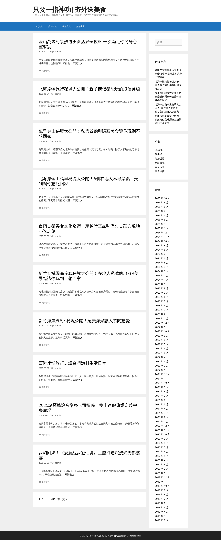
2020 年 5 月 (161, 455)
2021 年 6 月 (161, 400)
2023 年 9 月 (161, 284)
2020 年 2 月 (161, 468)
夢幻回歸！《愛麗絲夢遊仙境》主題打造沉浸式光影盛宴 (89, 455)
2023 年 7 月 (161, 292)
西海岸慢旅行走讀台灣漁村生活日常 (72, 363)
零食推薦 (159, 171)
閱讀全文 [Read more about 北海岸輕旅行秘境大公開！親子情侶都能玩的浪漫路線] (76, 105)
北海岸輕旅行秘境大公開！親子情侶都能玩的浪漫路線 (89, 89)
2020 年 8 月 (161, 443)
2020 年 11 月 (162, 430)
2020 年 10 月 (162, 434)
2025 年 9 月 (161, 202)
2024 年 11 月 (162, 236)
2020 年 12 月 (162, 425)
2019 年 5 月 (161, 507)
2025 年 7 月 (161, 211)
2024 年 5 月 (161, 262)
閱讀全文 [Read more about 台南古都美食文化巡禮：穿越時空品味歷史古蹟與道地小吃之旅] (77, 247)
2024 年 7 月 (161, 254)
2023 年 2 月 (161, 314)
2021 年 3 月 (161, 413)
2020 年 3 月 (161, 464)
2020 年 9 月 (161, 438)
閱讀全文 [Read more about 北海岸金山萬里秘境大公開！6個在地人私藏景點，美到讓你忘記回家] (77, 200)
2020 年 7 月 (161, 447)
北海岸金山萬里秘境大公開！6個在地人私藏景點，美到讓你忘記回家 (88, 181)
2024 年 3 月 (161, 271)
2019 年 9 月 (161, 490)
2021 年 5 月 (161, 404)
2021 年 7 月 (161, 395)
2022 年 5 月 (161, 352)
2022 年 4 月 (161, 357)
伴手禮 (158, 154)
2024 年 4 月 (161, 267)
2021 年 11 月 (162, 378)
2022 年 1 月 (161, 370)
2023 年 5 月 (161, 301)
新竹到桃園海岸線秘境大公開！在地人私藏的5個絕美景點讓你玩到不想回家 (88, 275)
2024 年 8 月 (161, 249)
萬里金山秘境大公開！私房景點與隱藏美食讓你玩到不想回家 (89, 133)
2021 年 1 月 (161, 421)
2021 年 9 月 (161, 387)
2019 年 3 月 (161, 516)
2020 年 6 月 (161, 451)
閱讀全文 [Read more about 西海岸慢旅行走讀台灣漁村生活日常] (77, 379)
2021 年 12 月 (162, 374)
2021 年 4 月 (161, 408)
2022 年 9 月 (161, 335)
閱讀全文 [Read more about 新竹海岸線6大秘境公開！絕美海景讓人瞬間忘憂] (77, 337)
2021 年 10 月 (162, 382)
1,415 (52, 499)
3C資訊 (39, 26)
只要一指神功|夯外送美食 (69, 9)
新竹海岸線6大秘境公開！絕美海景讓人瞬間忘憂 (84, 320)
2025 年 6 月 (161, 215)
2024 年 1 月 (161, 279)
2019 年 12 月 (162, 477)
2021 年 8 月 (161, 391)
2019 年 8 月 (161, 494)
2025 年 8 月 (161, 206)
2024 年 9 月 (161, 245)
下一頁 (63, 499)
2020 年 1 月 (161, 473)
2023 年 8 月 (161, 288)
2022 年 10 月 (162, 331)
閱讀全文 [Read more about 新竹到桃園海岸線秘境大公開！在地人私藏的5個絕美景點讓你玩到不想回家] (77, 295)
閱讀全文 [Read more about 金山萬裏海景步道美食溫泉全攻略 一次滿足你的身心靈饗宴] (77, 63)
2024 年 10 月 (162, 241)
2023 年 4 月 (161, 305)
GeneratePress (134, 535)
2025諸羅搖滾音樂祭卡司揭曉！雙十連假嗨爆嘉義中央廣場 (88, 407)
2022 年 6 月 (161, 348)
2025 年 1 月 (161, 228)
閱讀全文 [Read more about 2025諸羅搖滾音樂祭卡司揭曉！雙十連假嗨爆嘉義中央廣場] (77, 427)
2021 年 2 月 (161, 417)
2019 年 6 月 (161, 503)
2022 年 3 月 (161, 361)
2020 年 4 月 (161, 460)
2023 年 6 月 (161, 297)
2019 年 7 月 (161, 498)
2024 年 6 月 (161, 258)
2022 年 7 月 (161, 344)
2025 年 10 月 (162, 198)
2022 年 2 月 (161, 365)
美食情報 (52, 26)
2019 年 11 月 (162, 481)
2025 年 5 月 (161, 219)
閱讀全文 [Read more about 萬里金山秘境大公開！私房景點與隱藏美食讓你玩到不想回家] (77, 153)
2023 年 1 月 (161, 318)
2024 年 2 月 (161, 275)
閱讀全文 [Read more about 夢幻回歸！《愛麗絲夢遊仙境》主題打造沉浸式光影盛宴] (69, 474)
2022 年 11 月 (162, 327)
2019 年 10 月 (162, 485)
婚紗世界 (80, 26)
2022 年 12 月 (162, 322)
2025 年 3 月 (161, 224)
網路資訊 (66, 26)
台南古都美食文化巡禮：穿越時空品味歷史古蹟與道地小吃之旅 (89, 228)
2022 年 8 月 (161, 339)
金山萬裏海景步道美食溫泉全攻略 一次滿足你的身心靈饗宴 (88, 44)
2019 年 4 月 (161, 511)
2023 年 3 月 (161, 309)
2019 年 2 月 (161, 520)
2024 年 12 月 (162, 232)
